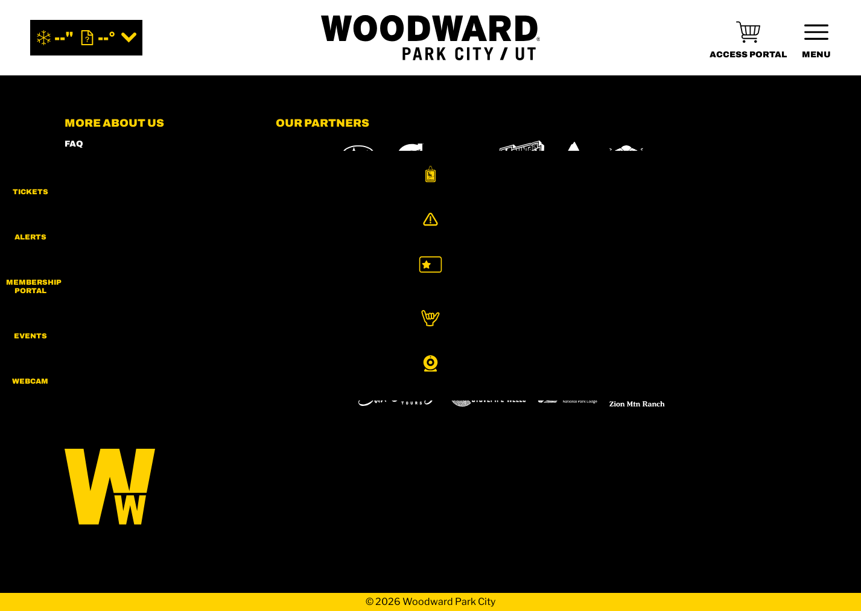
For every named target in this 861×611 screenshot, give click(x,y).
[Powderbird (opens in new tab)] (714, 360)
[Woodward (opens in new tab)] (311, 394)
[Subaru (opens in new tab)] (358, 158)
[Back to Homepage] (155, 488)
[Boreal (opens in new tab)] (370, 360)
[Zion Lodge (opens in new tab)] (567, 394)
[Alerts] (831, 233)
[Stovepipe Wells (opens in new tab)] (488, 394)
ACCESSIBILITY (100, 209)
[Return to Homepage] (431, 37)
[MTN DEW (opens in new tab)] (521, 158)
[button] (831, 183)
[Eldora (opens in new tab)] (497, 360)
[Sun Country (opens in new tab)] (398, 394)
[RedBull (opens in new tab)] (627, 158)
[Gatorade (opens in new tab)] (410, 158)
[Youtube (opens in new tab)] (176, 362)
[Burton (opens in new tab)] (574, 158)
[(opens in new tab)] (748, 37)
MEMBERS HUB (100, 192)
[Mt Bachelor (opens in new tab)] (553, 360)
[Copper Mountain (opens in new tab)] (434, 360)
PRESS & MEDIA (101, 225)
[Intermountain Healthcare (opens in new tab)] (461, 158)
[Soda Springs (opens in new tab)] (654, 360)
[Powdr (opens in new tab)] (303, 360)
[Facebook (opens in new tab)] (110, 362)
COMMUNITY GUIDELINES (125, 274)
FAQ (74, 143)
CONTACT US (95, 160)
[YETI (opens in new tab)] (298, 158)
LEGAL (80, 257)
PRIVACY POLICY (103, 241)
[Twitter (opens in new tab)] (143, 362)
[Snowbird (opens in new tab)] (607, 360)
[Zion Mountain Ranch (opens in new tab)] (636, 394)
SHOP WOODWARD (107, 176)
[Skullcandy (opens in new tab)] (696, 158)
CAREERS (87, 290)
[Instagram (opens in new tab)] (77, 362)
